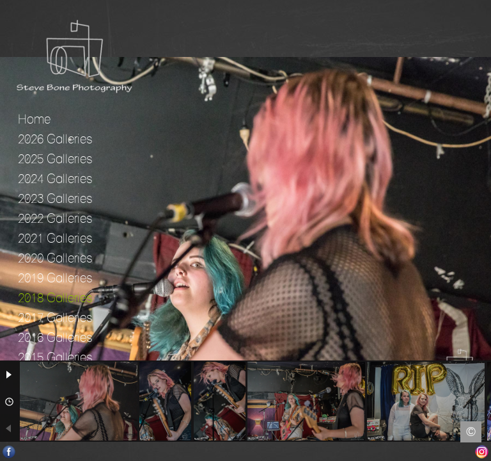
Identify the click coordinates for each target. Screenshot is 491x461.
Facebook (9, 451)
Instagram (481, 451)
